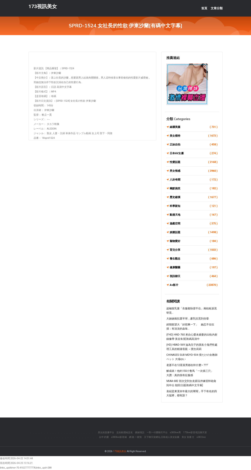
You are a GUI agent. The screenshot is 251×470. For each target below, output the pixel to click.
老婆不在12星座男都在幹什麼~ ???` (187, 365)
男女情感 (193, 171)
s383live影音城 (119, 437)
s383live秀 (175, 432)
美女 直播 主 (188, 437)
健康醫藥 (193, 267)
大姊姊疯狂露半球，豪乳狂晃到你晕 (187, 318)
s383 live (201, 437)
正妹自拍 (193, 144)
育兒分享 (193, 250)
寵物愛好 (193, 241)
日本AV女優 (193, 153)
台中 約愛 (104, 437)
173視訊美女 (43, 6)
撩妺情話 (139, 432)
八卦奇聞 (193, 179)
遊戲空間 (193, 223)
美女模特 (193, 135)
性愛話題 (193, 162)
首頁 (204, 8)
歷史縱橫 (193, 197)
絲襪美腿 (193, 127)
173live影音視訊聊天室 (195, 432)
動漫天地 (193, 214)
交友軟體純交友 (124, 432)
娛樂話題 (193, 232)
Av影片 (193, 285)
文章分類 (217, 8)
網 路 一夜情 (135, 437)
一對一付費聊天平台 (157, 432)
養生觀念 (193, 258)
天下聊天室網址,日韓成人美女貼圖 (161, 437)
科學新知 (193, 206)
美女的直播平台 (106, 432)
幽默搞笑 (193, 188)
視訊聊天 (193, 276)
